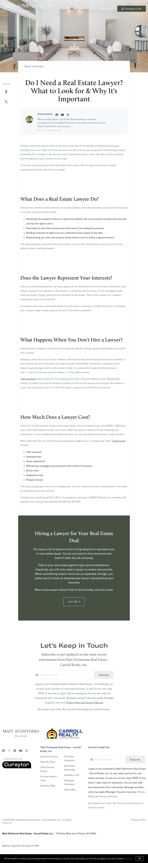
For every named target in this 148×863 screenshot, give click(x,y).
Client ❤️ (67, 8)
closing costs (119, 440)
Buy (91, 8)
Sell (81, 8)
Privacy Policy (138, 819)
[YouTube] (20, 750)
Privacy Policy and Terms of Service (84, 702)
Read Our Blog (47, 785)
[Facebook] (3, 750)
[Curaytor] (16, 767)
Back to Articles (34, 66)
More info (128, 858)
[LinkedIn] (15, 750)
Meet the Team (47, 762)
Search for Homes (49, 756)
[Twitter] (9, 750)
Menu (106, 8)
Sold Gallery (70, 789)
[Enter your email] (66, 675)
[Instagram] (26, 750)
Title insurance (28, 378)
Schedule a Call (71, 775)
